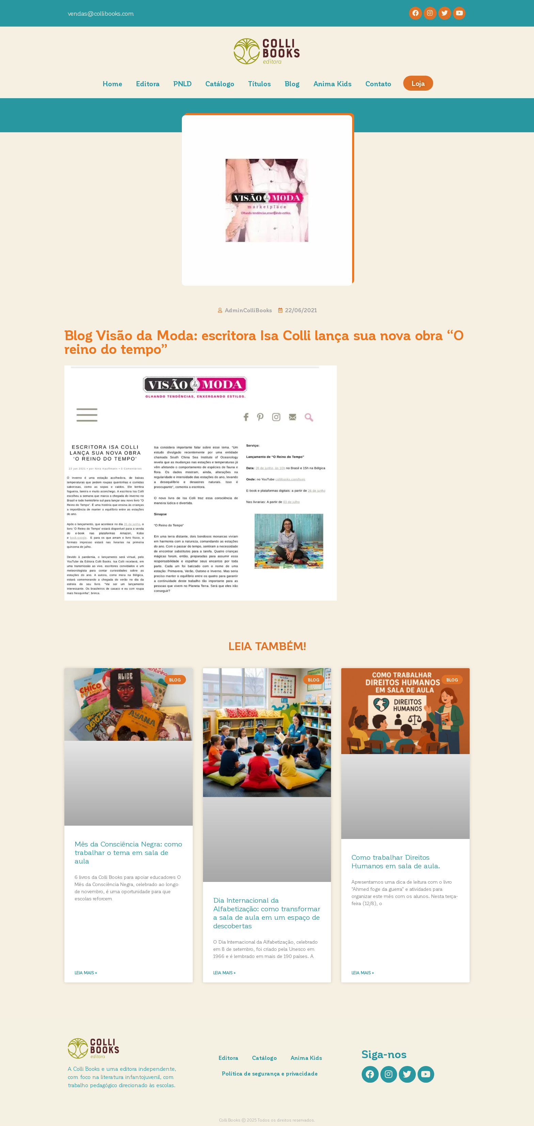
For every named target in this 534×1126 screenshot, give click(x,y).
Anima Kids (332, 84)
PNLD (182, 84)
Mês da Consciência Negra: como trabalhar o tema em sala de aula (128, 853)
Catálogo (219, 84)
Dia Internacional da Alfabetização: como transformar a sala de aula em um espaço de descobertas (266, 913)
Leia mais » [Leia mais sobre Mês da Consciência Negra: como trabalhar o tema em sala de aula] (86, 973)
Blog (292, 84)
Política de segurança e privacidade (270, 1074)
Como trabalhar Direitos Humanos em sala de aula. (395, 861)
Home (112, 84)
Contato (378, 84)
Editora (148, 84)
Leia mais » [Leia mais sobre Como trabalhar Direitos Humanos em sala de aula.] (362, 973)
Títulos (259, 84)
